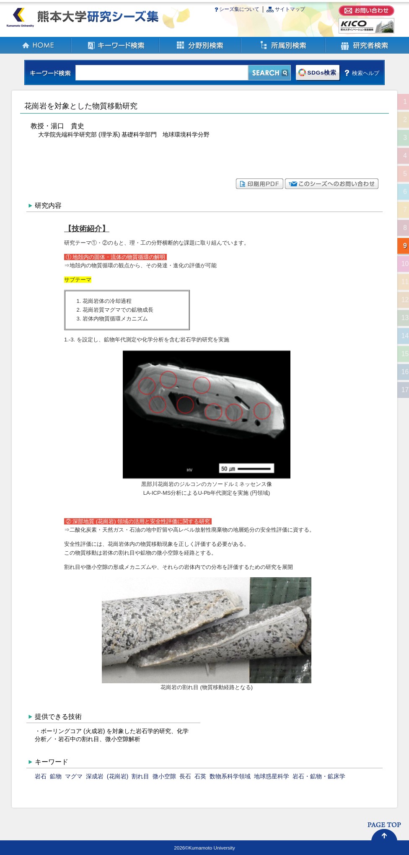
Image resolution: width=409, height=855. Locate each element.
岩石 (41, 776)
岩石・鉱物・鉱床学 (319, 776)
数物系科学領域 (230, 776)
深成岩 (95, 776)
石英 (200, 776)
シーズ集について (239, 9)
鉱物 (56, 776)
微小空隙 (164, 776)
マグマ (74, 776)
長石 (185, 776)
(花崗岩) (118, 776)
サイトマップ (290, 9)
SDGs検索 (321, 73)
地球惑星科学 (271, 776)
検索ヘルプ (365, 73)
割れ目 (140, 776)
